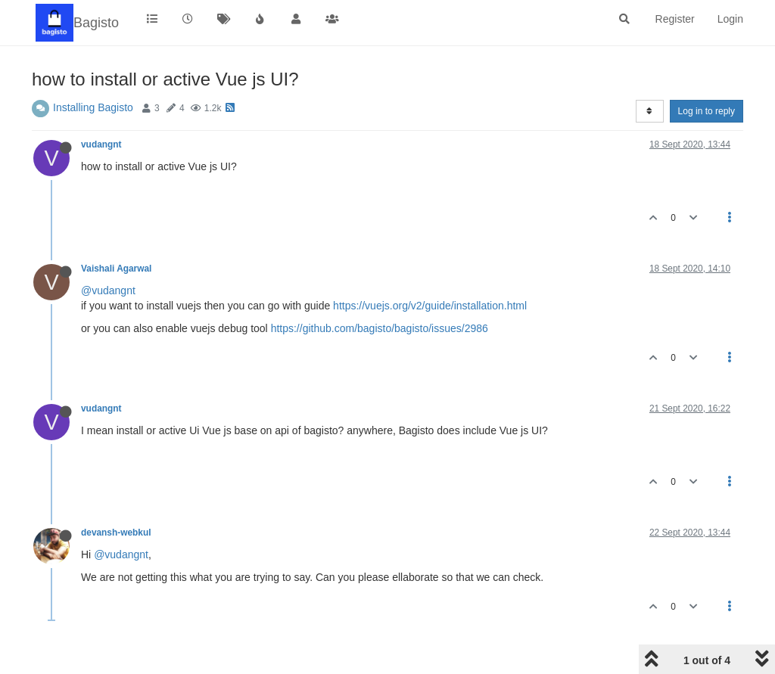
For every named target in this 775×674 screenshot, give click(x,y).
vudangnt (101, 144)
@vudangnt (108, 290)
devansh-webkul (116, 532)
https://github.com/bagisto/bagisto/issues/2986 (379, 328)
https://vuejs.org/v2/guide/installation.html (430, 306)
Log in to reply (706, 111)
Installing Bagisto (93, 107)
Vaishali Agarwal (116, 268)
